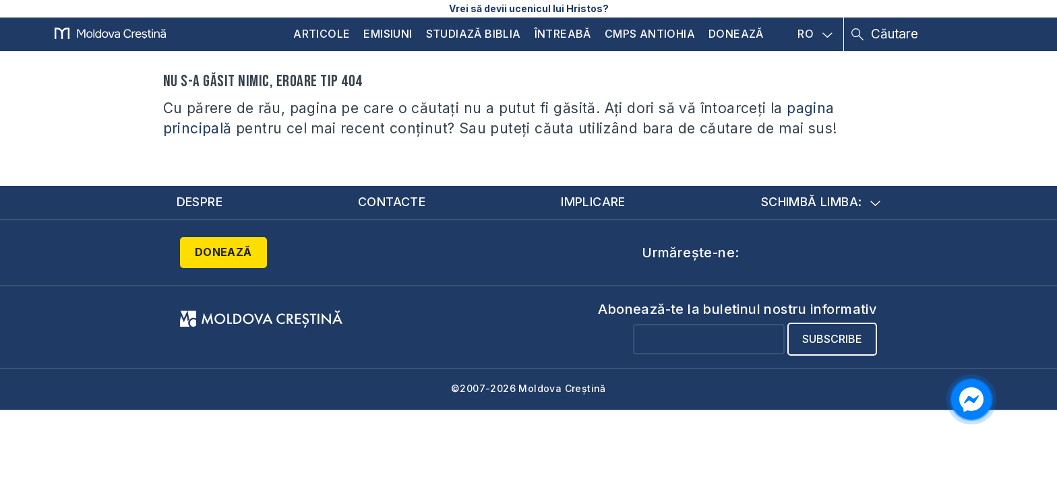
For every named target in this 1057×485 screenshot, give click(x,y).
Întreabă (563, 33)
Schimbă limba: (821, 202)
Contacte (391, 202)
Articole (321, 33)
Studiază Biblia (473, 33)
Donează (736, 33)
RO (815, 34)
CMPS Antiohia (650, 33)
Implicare (593, 202)
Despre (199, 202)
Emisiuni (387, 33)
